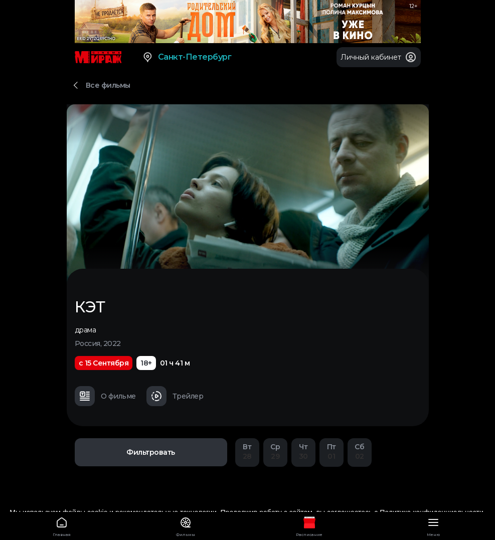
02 (360, 451)
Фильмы (186, 525)
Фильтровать (150, 452)
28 (247, 451)
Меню (433, 525)
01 (331, 451)
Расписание (310, 525)
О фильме (105, 396)
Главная (62, 525)
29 (275, 451)
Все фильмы (108, 85)
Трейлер (175, 396)
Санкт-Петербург (187, 57)
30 (303, 451)
